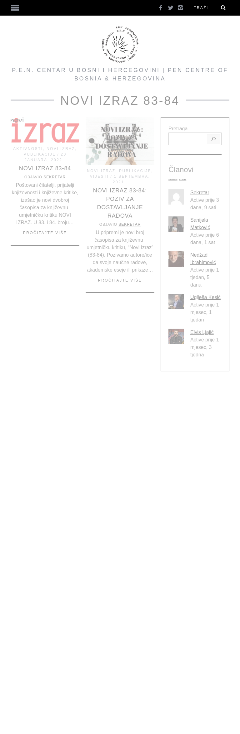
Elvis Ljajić (202, 332)
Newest (172, 179)
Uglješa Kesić (205, 297)
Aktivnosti (28, 149)
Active (182, 179)
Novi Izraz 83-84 (45, 168)
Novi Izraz (61, 149)
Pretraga (178, 128)
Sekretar (54, 177)
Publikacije (40, 154)
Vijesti (99, 176)
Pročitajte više (45, 233)
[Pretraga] (213, 138)
